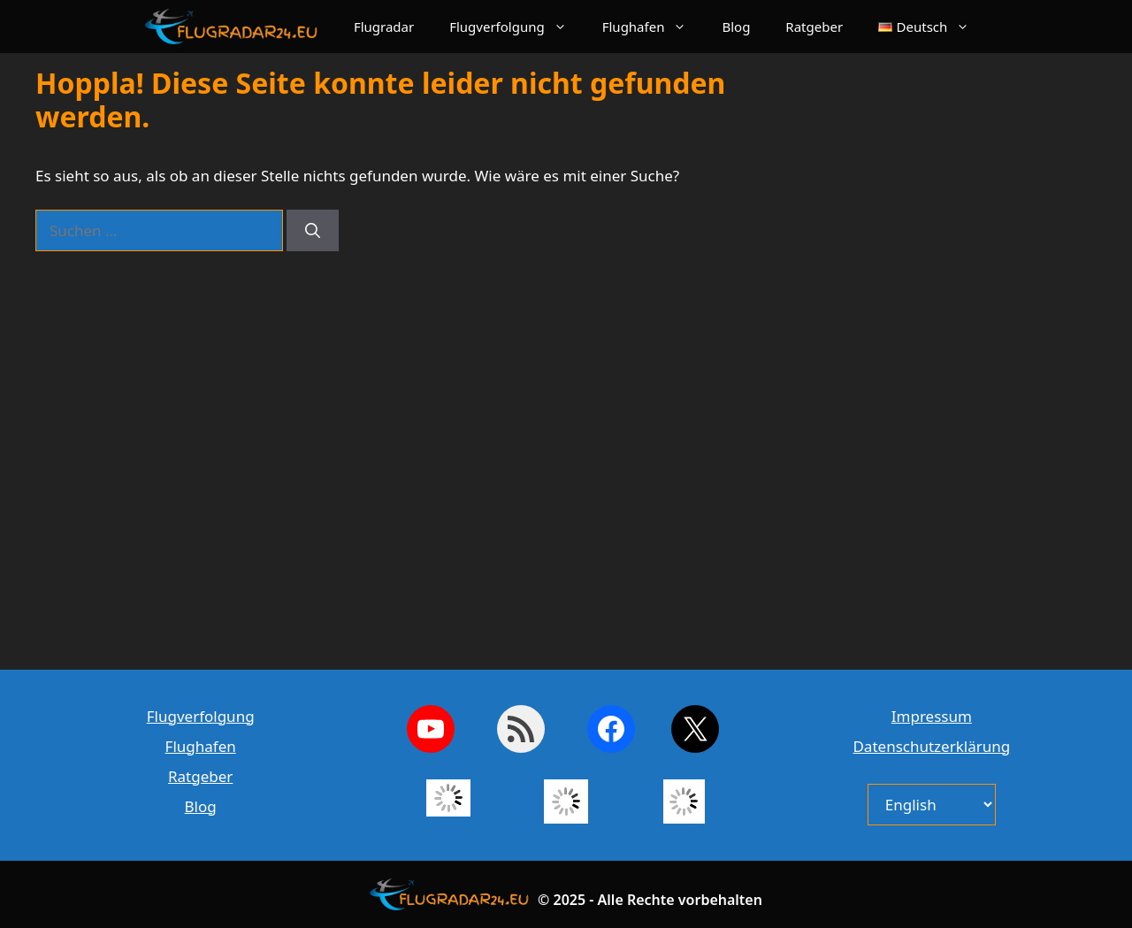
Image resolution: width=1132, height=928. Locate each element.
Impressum (931, 716)
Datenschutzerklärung (931, 746)
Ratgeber (814, 26)
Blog (736, 26)
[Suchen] (313, 231)
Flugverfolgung (517, 26)
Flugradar (384, 26)
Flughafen (653, 26)
